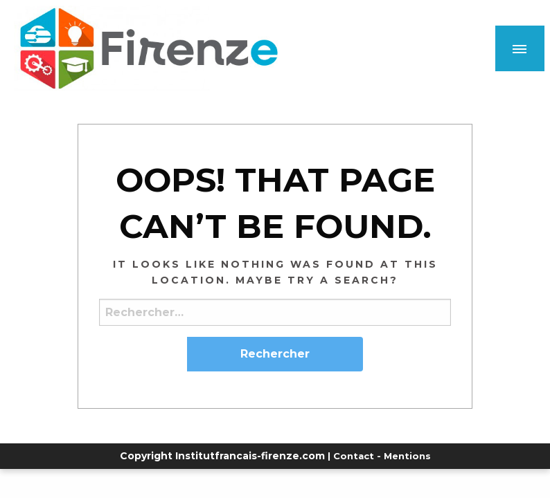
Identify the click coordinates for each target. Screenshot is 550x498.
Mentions (407, 455)
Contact (353, 455)
